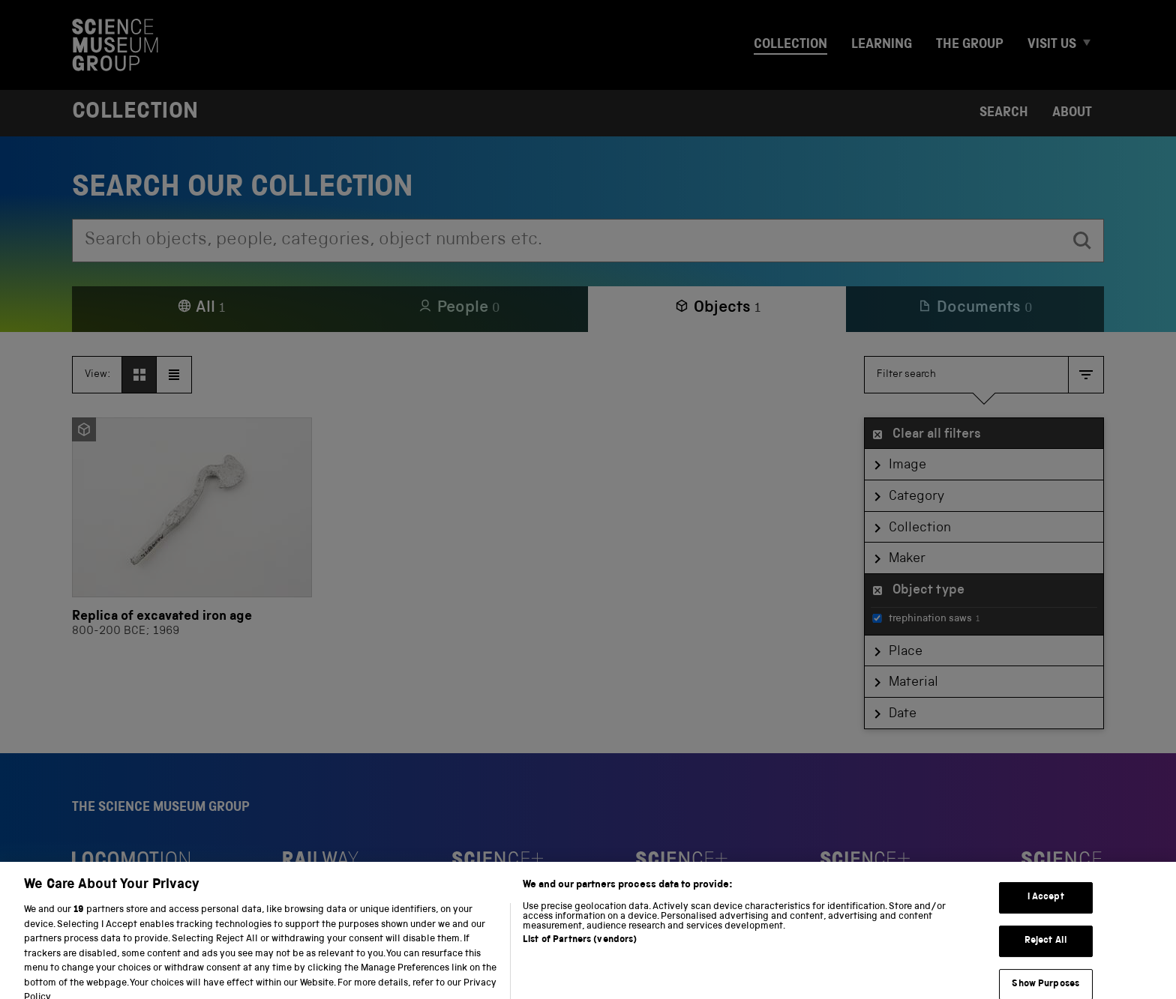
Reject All (1045, 969)
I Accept (1046, 925)
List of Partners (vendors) (580, 968)
